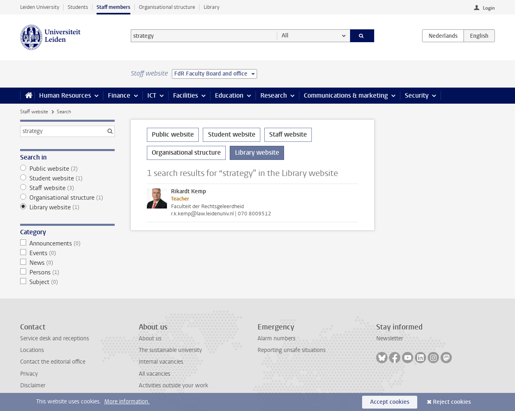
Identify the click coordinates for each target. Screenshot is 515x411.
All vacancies (154, 374)
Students (78, 7)
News (67, 262)
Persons (67, 272)
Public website (67, 168)
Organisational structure (167, 7)
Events (67, 253)
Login (489, 8)
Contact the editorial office (52, 362)
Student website (67, 178)
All (285, 35)
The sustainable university (170, 350)
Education (229, 95)
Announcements (67, 243)
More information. (127, 401)
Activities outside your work (173, 385)
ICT (151, 95)
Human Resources (65, 95)
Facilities (185, 95)
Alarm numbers (276, 338)
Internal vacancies (161, 362)
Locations (32, 350)
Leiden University (39, 7)
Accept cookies (389, 402)
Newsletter (389, 338)
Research (273, 95)
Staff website (34, 111)
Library (211, 7)
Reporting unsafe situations (291, 350)
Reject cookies (452, 402)
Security (416, 95)
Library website (67, 207)
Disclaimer (32, 385)
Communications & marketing (346, 95)
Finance (119, 95)
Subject (67, 282)
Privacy (29, 374)
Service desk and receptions (54, 338)
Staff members (113, 7)
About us (150, 338)
